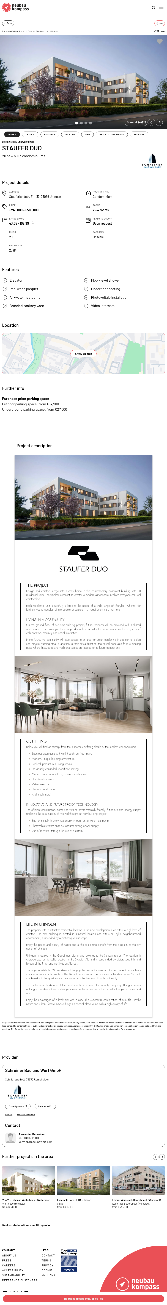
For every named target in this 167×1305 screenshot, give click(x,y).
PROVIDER (139, 134)
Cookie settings (49, 1272)
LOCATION (70, 134)
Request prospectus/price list (83, 1298)
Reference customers (19, 1280)
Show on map (83, 353)
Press (6, 1260)
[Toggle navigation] (161, 7)
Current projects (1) (18, 1106)
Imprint (8, 1114)
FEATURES (49, 134)
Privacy (47, 1265)
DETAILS (30, 134)
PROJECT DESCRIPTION (112, 134)
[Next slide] (159, 122)
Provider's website (26, 1114)
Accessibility (12, 1270)
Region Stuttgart (36, 31)
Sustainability (13, 1275)
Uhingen (54, 31)
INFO (87, 134)
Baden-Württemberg (13, 31)
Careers (9, 1265)
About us (9, 1255)
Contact (48, 1255)
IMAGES (12, 134)
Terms (46, 1260)
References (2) (45, 1106)
